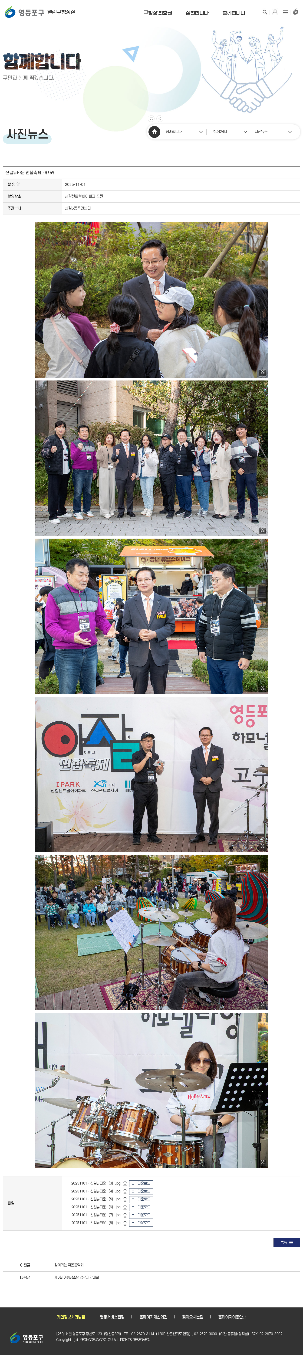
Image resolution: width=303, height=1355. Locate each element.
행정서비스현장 (112, 1317)
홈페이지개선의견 (153, 1317)
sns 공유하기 (159, 118)
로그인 (275, 11)
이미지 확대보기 (262, 373)
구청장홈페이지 (295, 11)
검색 (265, 11)
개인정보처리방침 (71, 1317)
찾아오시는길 (192, 1317)
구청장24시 (218, 132)
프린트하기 (151, 118)
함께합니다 (173, 132)
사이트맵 (285, 11)
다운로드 (144, 1183)
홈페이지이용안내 (232, 1317)
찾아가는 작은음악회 (68, 1265)
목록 (287, 1242)
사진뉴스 (261, 132)
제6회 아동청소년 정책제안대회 (76, 1278)
